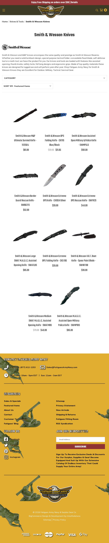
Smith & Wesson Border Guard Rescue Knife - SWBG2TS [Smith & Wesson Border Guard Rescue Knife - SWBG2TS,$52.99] (25, 200)
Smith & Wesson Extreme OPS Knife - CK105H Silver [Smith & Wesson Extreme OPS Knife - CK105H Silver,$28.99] (54, 198)
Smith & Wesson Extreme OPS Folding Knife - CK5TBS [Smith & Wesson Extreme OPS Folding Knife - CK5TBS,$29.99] (54, 258)
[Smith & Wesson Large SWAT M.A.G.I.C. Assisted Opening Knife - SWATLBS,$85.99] (25, 235)
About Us (9, 410)
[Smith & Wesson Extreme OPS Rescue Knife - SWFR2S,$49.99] (83, 175)
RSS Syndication (64, 423)
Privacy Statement (65, 405)
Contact (8, 414)
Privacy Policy (59, 519)
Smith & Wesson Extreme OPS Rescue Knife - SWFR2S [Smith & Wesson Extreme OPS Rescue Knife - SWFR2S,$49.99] (83, 198)
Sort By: (8, 86)
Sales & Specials (12, 401)
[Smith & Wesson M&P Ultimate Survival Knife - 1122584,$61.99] (25, 115)
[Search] (96, 10)
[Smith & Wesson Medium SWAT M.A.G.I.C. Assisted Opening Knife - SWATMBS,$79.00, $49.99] (40, 295)
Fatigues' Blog (11, 423)
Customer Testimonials (16, 419)
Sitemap (60, 401)
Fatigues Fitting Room (67, 419)
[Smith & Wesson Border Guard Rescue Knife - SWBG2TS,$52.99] (25, 175)
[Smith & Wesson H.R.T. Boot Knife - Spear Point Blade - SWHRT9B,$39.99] (83, 235)
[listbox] (33, 86)
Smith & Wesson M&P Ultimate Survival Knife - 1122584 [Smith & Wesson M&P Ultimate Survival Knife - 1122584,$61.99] (25, 140)
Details (74, 2)
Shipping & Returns (66, 414)
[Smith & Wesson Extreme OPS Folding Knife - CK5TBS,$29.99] (54, 235)
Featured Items (12, 405)
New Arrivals (62, 410)
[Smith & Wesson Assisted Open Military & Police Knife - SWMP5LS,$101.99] (83, 115)
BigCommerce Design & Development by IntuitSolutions (54, 516)
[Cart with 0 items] (102, 10)
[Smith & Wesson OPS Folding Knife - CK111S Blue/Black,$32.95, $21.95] (54, 115)
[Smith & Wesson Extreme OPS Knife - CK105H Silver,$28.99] (54, 175)
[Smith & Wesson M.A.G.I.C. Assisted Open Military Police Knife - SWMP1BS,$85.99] (69, 295)
